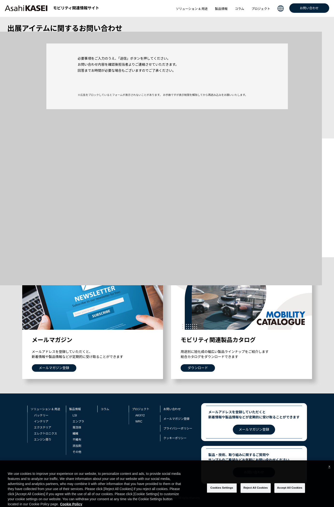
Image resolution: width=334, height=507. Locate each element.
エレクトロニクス (45, 433)
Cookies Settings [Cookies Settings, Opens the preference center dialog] (221, 494)
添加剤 (77, 446)
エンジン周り (42, 439)
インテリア (41, 421)
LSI (75, 415)
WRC (138, 421)
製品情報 (221, 9)
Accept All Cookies (289, 494)
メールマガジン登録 (176, 419)
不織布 (77, 439)
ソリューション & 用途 (192, 9)
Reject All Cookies (255, 494)
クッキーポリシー (175, 438)
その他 (77, 452)
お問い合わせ (309, 8)
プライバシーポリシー (177, 428)
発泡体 (77, 427)
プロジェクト (260, 9)
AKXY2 (140, 415)
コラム (239, 9)
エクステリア (42, 427)
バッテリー (41, 415)
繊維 (75, 433)
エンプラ (78, 421)
